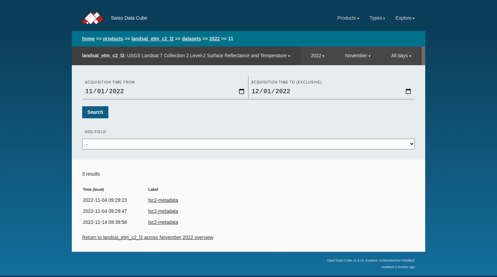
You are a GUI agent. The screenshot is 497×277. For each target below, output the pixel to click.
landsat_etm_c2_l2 (152, 38)
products (113, 38)
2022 (214, 38)
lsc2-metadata (163, 201)
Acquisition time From (110, 82)
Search (95, 113)
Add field (95, 133)
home (88, 38)
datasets (191, 38)
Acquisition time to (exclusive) (286, 82)
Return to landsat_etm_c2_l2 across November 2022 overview (147, 238)
